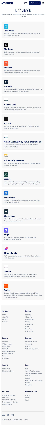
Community (28, 344)
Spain (27, 400)
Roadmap (28, 314)
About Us (5, 317)
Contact (4, 319)
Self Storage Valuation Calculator (9, 396)
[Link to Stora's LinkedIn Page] (3, 415)
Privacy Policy (17, 419)
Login (27, 326)
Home (4, 314)
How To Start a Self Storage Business (33, 381)
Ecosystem (28, 385)
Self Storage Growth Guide (33, 373)
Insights (27, 346)
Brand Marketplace (31, 341)
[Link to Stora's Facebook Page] (12, 415)
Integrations (29, 324)
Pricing (27, 322)
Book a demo (35, 3)
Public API (5, 358)
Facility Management (8, 351)
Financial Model (7, 404)
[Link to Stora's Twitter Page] (8, 415)
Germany (28, 397)
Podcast (27, 376)
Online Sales (6, 346)
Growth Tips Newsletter (32, 371)
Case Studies (29, 319)
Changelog (28, 317)
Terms (26, 419)
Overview (5, 341)
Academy (28, 378)
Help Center (6, 368)
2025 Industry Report (31, 349)
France (27, 395)
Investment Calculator (9, 399)
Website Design (7, 344)
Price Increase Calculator (10, 402)
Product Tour (29, 331)
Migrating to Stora (7, 371)
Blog (26, 368)
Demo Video (29, 329)
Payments (5, 349)
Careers (4, 322)
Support (4, 356)
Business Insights (7, 353)
